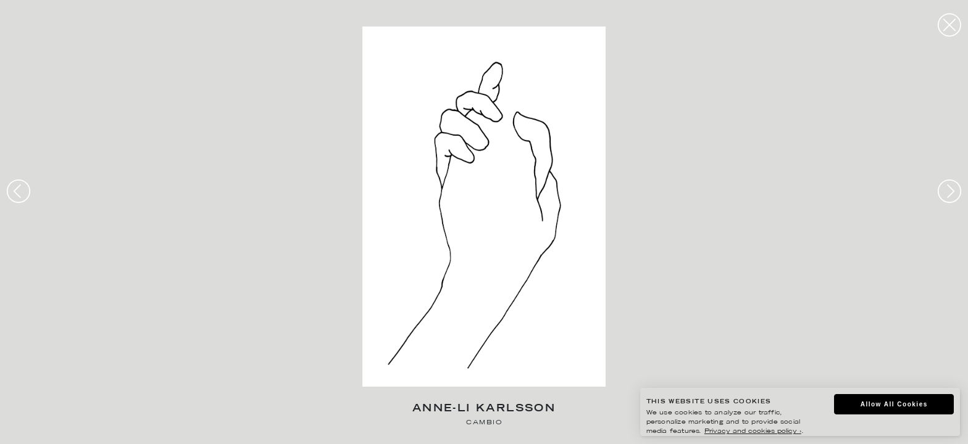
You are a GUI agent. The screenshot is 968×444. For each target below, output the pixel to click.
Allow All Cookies (894, 404)
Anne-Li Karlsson (484, 409)
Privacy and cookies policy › (752, 431)
